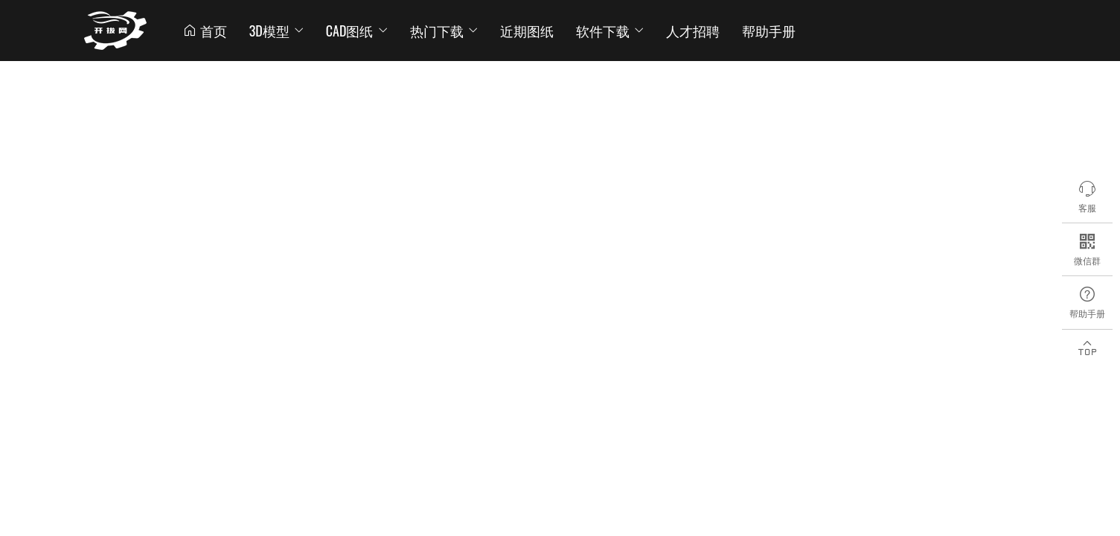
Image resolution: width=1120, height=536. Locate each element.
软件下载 (610, 30)
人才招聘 (693, 30)
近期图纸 (527, 30)
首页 (204, 30)
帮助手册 (769, 30)
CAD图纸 (357, 30)
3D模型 (276, 30)
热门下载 (444, 30)
